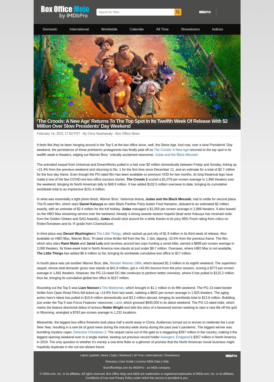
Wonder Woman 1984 (126, 263)
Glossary (111, 361)
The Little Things (109, 233)
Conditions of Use (97, 378)
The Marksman (113, 288)
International (79, 29)
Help (166, 361)
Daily (114, 355)
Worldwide (109, 29)
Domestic (50, 29)
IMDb (154, 367)
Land (118, 302)
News (104, 355)
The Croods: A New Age (171, 150)
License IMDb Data (148, 361)
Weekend (125, 355)
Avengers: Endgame (175, 337)
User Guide (126, 361)
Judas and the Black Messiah (176, 154)
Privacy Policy (124, 378)
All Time (162, 29)
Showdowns (190, 29)
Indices (217, 29)
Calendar (137, 29)
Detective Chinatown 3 (89, 332)
